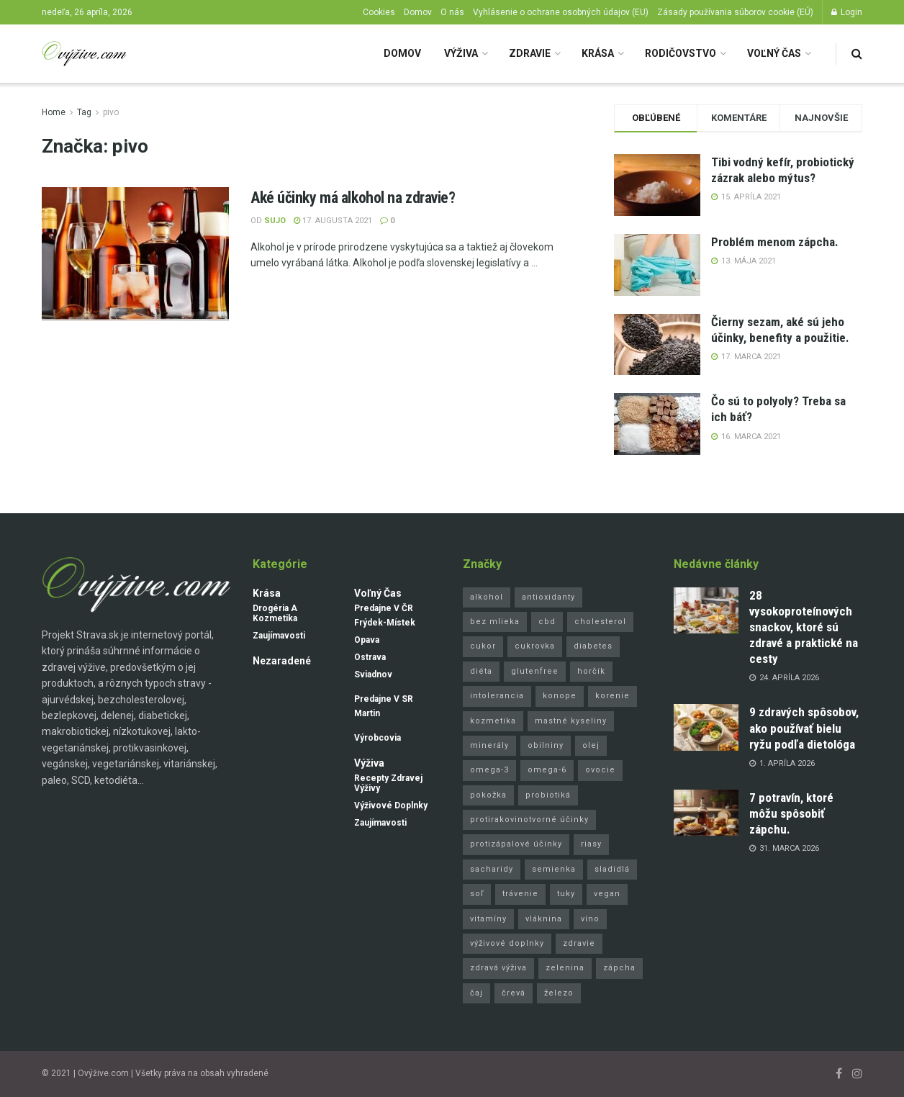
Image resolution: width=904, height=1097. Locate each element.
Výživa (461, 53)
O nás (452, 12)
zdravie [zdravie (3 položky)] (579, 943)
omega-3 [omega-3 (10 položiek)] (489, 770)
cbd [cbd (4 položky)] (547, 621)
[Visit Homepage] (84, 53)
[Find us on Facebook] (839, 1073)
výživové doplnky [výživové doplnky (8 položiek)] (507, 943)
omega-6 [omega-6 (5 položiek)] (547, 770)
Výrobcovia (377, 738)
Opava (366, 640)
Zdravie (530, 53)
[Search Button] (856, 53)
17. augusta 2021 (333, 220)
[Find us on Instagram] (857, 1073)
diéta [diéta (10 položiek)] (481, 671)
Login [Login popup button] (846, 12)
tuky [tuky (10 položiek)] (566, 893)
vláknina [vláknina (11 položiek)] (543, 919)
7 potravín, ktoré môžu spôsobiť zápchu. (791, 813)
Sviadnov (373, 674)
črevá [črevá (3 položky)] (513, 993)
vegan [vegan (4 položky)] (607, 893)
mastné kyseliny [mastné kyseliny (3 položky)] (571, 721)
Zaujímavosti (279, 636)
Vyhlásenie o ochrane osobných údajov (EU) (560, 12)
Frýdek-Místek (384, 623)
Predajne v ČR (383, 608)
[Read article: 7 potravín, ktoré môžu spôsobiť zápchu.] (706, 813)
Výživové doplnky (391, 805)
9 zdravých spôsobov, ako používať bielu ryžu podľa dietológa (804, 728)
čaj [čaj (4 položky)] (476, 993)
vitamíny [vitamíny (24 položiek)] (488, 919)
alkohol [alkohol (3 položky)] (486, 597)
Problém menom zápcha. (775, 242)
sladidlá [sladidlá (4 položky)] (612, 869)
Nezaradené (282, 661)
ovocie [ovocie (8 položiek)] (600, 770)
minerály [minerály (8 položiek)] (489, 745)
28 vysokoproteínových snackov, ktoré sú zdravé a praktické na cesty (803, 627)
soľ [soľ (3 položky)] (477, 893)
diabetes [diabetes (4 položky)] (593, 646)
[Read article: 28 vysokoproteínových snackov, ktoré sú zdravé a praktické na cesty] (706, 610)
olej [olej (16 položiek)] (591, 745)
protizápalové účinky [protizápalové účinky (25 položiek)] (516, 844)
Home (53, 112)
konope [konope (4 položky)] (560, 695)
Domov (418, 12)
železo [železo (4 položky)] (559, 993)
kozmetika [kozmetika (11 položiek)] (493, 721)
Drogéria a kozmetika (275, 613)
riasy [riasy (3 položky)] (591, 844)
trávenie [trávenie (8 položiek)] (520, 893)
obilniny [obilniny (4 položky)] (546, 745)
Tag (84, 112)
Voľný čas (774, 53)
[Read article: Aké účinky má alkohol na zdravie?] (135, 254)
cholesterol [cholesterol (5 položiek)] (600, 621)
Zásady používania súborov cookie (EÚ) (735, 12)
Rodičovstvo (680, 53)
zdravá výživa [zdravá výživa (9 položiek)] (498, 967)
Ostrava (370, 657)
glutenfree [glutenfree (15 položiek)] (535, 671)
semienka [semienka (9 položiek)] (554, 869)
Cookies (379, 12)
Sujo (275, 220)
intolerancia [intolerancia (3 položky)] (497, 695)
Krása (598, 53)
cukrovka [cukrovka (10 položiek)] (535, 646)
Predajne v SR (383, 699)
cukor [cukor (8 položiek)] (483, 646)
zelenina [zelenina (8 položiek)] (565, 967)
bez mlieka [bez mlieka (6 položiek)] (495, 621)
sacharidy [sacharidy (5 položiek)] (491, 869)
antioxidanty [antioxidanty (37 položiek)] (548, 597)
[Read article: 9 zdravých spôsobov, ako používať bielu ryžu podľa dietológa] (706, 727)
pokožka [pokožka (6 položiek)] (488, 795)
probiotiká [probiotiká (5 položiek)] (548, 795)
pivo (111, 112)
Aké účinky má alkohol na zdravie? (352, 198)
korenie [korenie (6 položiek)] (612, 695)
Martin (367, 713)
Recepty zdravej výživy (388, 783)
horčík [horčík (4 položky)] (591, 671)
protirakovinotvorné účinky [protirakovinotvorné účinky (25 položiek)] (529, 819)
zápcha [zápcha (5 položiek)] (619, 967)
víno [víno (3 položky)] (590, 919)
